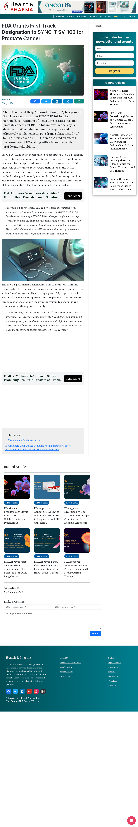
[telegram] (68, 101)
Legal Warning (67, 782)
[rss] (43, 807)
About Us (64, 773)
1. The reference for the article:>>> (23, 555)
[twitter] (46, 101)
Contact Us (65, 791)
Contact (131, 16)
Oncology (112, 796)
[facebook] (35, 101)
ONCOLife (119, 16)
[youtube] (29, 807)
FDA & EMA (105, 16)
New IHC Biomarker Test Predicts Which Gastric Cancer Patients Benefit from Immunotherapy (122, 177)
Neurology (113, 791)
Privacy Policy (66, 787)
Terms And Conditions (70, 778)
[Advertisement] (43, 208)
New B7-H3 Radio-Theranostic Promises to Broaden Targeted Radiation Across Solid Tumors (122, 133)
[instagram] (36, 807)
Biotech (70, 16)
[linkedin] (57, 101)
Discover (59, 16)
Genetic (111, 787)
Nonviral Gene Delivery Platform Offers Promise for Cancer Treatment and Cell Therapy (122, 199)
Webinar (81, 16)
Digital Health (114, 778)
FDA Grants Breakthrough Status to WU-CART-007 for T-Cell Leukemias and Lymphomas (122, 155)
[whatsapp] (79, 101)
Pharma (93, 16)
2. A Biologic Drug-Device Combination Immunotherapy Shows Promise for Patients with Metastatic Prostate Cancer (38, 563)
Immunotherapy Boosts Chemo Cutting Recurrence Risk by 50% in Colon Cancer (122, 220)
